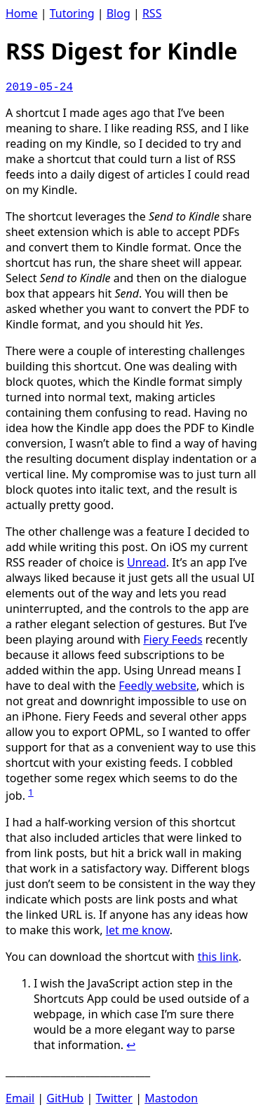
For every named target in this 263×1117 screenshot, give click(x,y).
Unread (146, 562)
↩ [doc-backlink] (130, 1045)
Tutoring (72, 13)
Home (22, 13)
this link (218, 956)
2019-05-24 (39, 87)
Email (20, 1098)
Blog (118, 13)
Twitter (114, 1098)
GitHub (64, 1098)
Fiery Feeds (172, 639)
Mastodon (171, 1098)
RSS (152, 13)
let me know (138, 930)
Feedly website (157, 685)
